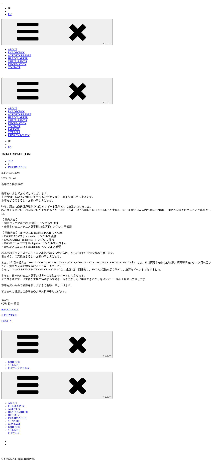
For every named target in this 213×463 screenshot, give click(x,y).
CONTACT (14, 67)
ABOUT (12, 49)
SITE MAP (14, 132)
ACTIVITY (14, 408)
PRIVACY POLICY (18, 135)
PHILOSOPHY (16, 52)
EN (9, 14)
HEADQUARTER (18, 58)
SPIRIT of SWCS (17, 61)
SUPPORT (13, 420)
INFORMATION (17, 64)
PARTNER (14, 129)
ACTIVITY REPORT (19, 55)
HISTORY (13, 414)
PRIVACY (13, 432)
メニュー (57, 32)
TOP (10, 161)
